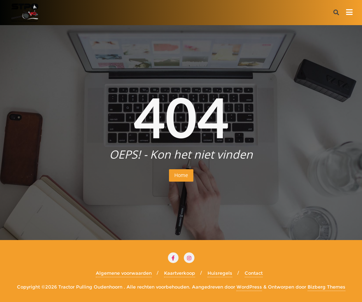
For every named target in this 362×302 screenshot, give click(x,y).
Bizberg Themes (326, 287)
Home (181, 175)
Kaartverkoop (179, 273)
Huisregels (220, 273)
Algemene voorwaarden (124, 273)
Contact (254, 273)
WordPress (249, 287)
